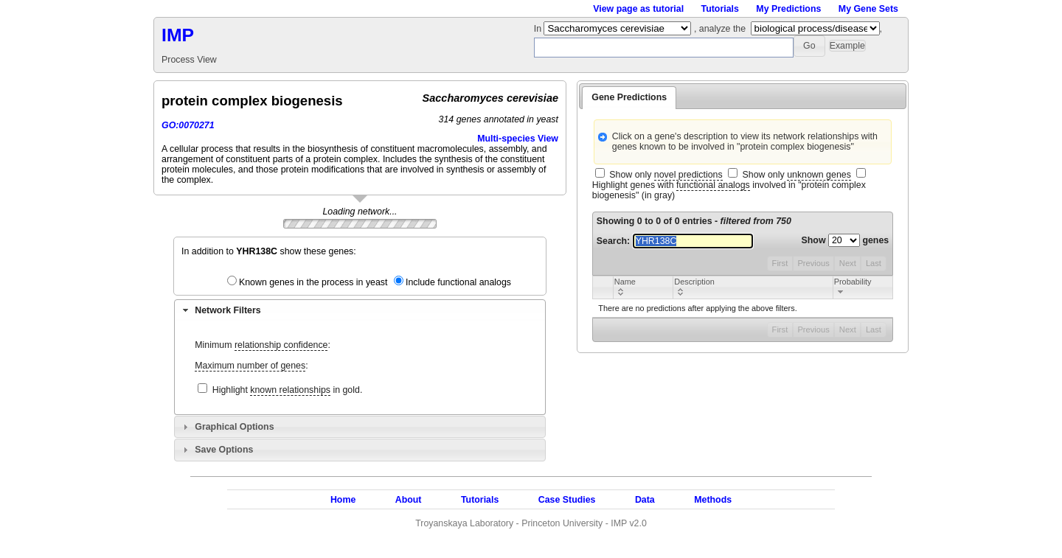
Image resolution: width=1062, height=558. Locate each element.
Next (847, 263)
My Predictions (788, 9)
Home (342, 500)
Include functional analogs (458, 282)
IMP (178, 35)
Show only (665, 175)
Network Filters (227, 310)
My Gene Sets (868, 9)
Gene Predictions (629, 97)
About (408, 500)
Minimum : (262, 345)
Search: (675, 241)
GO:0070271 (188, 125)
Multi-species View (517, 138)
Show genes (845, 240)
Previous (813, 263)
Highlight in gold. (287, 390)
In (539, 29)
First (780, 263)
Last (873, 263)
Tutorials (720, 9)
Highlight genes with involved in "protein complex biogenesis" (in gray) (729, 190)
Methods (713, 500)
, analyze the (720, 29)
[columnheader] (643, 287)
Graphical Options (234, 427)
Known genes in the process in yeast (313, 282)
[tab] (360, 310)
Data (645, 500)
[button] (809, 46)
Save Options (224, 449)
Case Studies (567, 500)
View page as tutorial (638, 9)
